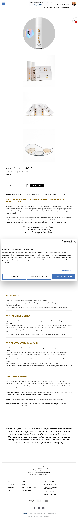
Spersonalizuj (39, 276)
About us (11, 484)
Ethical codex (49, 491)
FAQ (9, 490)
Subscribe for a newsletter (31, 487)
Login (23, 484)
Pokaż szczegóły (66, 270)
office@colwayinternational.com (41, 474)
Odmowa (14, 276)
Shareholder (26, 490)
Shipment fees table (50, 494)
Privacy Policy (49, 481)
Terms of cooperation (51, 484)
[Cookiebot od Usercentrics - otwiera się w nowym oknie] (63, 241)
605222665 (67, 7)
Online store (26, 481)
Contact (11, 493)
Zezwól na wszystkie (64, 276)
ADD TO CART (37, 185)
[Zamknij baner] (75, 242)
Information (12, 487)
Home (9, 481)
